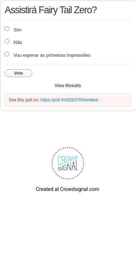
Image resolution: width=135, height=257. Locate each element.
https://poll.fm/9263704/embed (69, 99)
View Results (68, 85)
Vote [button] (18, 73)
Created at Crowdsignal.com (67, 189)
